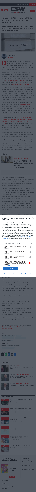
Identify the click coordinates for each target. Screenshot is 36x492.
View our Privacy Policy (26, 273)
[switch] (30, 247)
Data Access (16, 273)
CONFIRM (10, 268)
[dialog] (18, 246)
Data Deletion (7, 273)
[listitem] (18, 243)
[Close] (33, 218)
